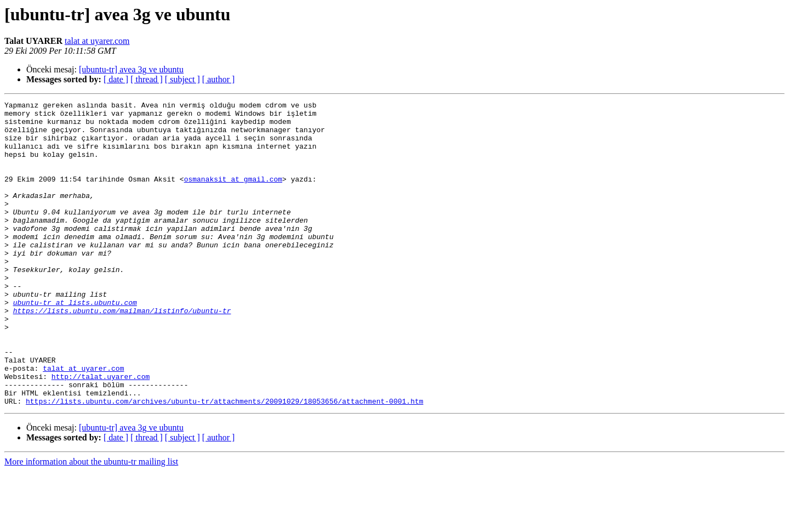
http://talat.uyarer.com (101, 432)
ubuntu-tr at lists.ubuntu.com (75, 343)
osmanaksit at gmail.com (233, 195)
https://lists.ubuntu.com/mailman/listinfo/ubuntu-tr (122, 353)
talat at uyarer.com (97, 41)
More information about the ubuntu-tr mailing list (91, 522)
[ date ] (116, 79)
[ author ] (218, 79)
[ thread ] (146, 79)
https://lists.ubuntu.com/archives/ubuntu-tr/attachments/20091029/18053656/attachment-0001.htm (224, 462)
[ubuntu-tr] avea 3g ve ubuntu (131, 69)
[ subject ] (182, 79)
